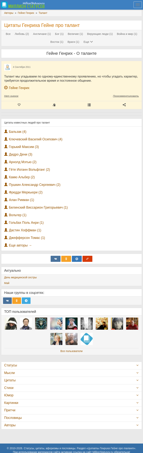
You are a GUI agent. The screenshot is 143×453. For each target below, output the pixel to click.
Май (6, 283)
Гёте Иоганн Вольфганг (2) (29, 169)
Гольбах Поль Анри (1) (26, 223)
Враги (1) (73, 41)
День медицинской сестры (20, 277)
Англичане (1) (42, 33)
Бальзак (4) (17, 132)
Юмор (8, 395)
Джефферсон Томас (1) (27, 238)
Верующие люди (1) (100, 33)
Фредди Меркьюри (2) (25, 192)
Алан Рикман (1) (21, 200)
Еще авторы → (20, 245)
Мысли (9, 373)
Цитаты (10, 380)
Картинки (11, 403)
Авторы (10, 425)
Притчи (9, 410)
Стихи (8, 388)
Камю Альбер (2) (22, 177)
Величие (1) (75, 33)
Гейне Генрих (19, 88)
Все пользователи (71, 351)
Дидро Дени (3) (20, 154)
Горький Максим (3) (24, 147)
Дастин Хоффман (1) (25, 230)
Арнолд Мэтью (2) (23, 162)
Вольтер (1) (18, 215)
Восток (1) (57, 41)
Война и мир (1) (127, 33)
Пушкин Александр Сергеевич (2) (34, 185)
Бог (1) (59, 33)
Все (8, 33)
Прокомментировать (126, 96)
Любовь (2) (22, 33)
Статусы (10, 365)
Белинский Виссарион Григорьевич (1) (38, 207)
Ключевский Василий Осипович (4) (35, 139)
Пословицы (13, 418)
